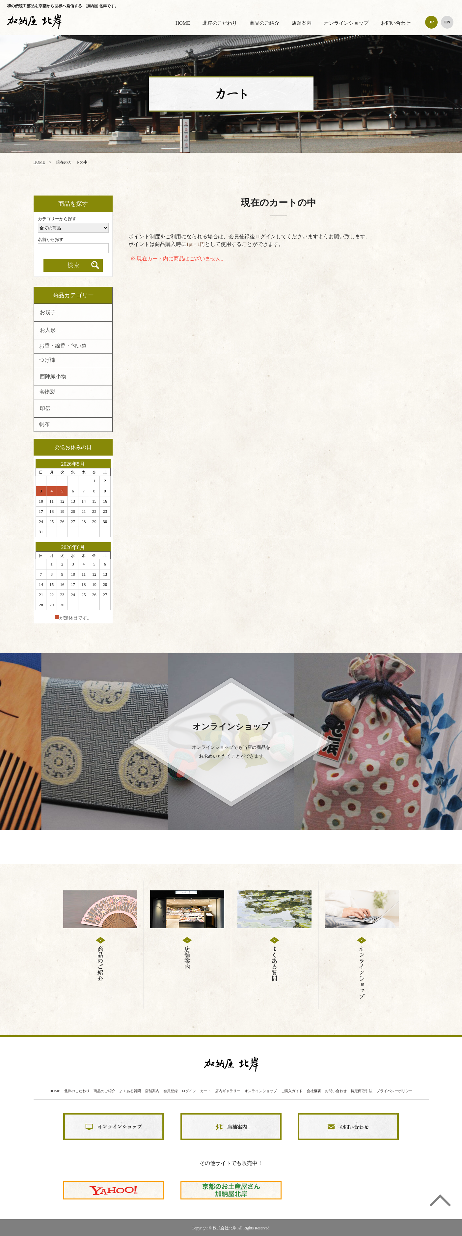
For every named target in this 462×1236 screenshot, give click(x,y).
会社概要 (314, 1091)
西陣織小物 (53, 376)
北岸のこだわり (220, 23)
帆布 (44, 424)
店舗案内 (302, 23)
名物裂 (47, 392)
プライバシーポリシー (394, 1091)
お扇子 (48, 312)
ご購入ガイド (292, 1091)
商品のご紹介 (264, 23)
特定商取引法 (361, 1091)
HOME (183, 23)
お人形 (48, 330)
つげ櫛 (47, 360)
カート (205, 1091)
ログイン (189, 1091)
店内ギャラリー (227, 1091)
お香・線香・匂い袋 (63, 346)
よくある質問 (130, 1091)
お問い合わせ (396, 23)
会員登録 (170, 1091)
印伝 (45, 408)
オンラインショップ (346, 23)
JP (431, 21)
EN (447, 21)
